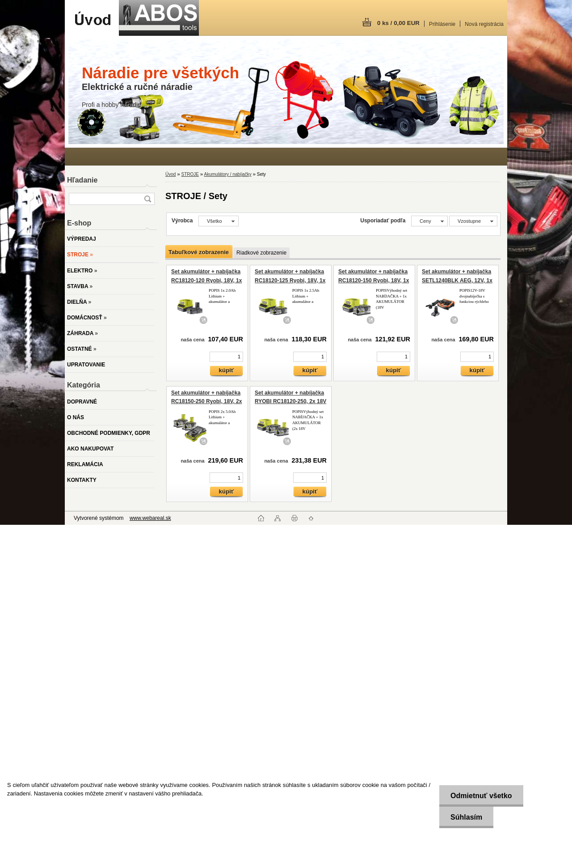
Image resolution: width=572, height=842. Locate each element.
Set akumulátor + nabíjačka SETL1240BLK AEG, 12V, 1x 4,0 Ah (457, 280)
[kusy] (226, 357)
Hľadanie (82, 180)
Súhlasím (466, 817)
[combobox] (429, 221)
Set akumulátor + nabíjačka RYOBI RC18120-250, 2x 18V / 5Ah (290, 401)
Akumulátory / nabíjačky (228, 174)
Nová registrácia (484, 24)
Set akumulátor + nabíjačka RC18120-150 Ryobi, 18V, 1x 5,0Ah (373, 280)
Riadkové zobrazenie (261, 253)
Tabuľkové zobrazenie (198, 252)
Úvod (170, 174)
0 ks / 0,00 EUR (398, 23)
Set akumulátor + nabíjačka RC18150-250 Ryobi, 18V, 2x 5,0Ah (206, 401)
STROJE (189, 174)
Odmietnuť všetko (481, 795)
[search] (147, 198)
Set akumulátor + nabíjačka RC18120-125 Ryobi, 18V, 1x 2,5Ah (290, 280)
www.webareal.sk (150, 518)
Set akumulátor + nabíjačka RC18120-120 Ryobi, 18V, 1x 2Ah (206, 280)
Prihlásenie (442, 24)
